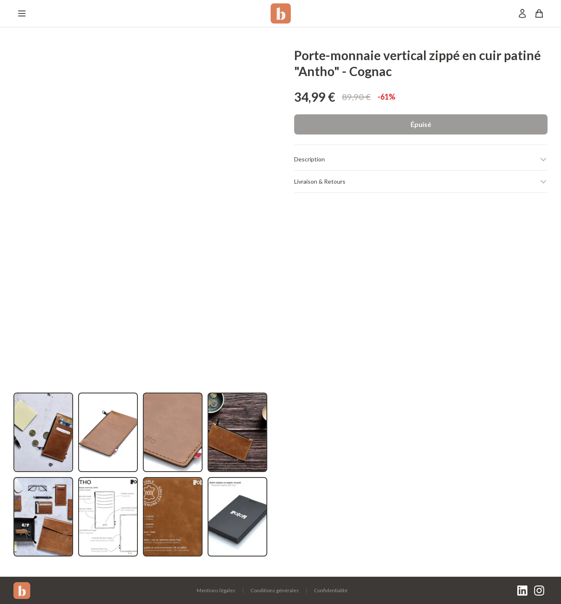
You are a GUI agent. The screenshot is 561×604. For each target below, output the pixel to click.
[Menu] (21, 13)
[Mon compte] (522, 13)
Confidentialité (331, 590)
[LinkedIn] (522, 590)
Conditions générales (274, 590)
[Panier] (539, 13)
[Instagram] (539, 590)
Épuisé (421, 124)
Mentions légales (216, 590)
